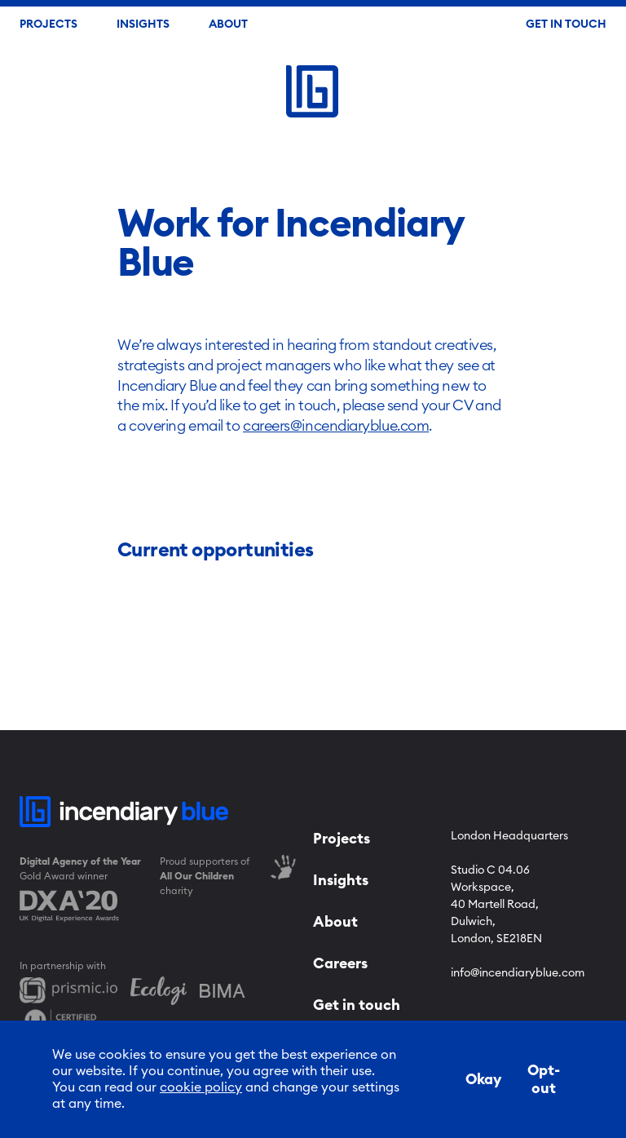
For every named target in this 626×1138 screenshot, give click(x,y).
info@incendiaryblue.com (517, 973)
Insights (143, 24)
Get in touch (356, 1005)
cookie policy (201, 1087)
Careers (340, 963)
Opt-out (543, 1079)
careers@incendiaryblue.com (336, 425)
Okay (483, 1079)
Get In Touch (566, 24)
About (228, 24)
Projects (48, 24)
